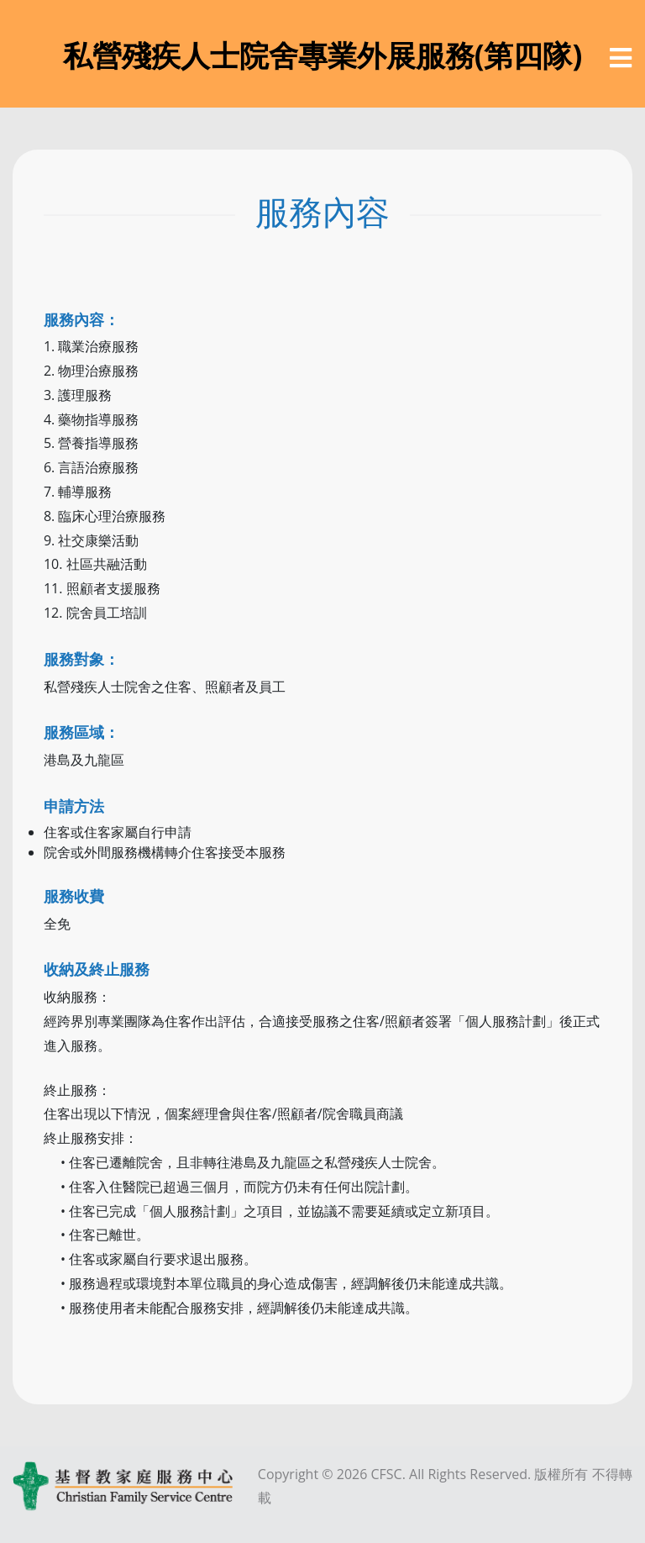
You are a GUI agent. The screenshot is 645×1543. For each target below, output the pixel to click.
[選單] (620, 58)
